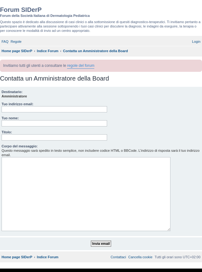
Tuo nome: (10, 118)
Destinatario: (12, 92)
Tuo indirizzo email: (17, 104)
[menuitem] (5, 41)
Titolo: (7, 132)
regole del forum (80, 65)
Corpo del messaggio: (20, 146)
